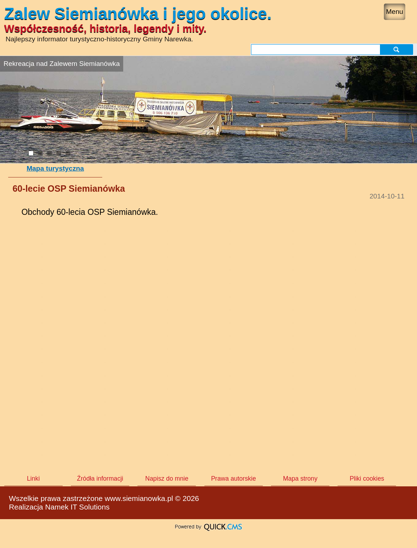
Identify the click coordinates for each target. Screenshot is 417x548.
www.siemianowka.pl (139, 498)
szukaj (396, 49)
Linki (33, 478)
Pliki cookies (367, 478)
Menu (394, 11)
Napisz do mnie (166, 478)
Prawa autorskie (233, 478)
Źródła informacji (100, 478)
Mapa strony (300, 478)
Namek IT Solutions (77, 507)
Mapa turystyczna (55, 168)
